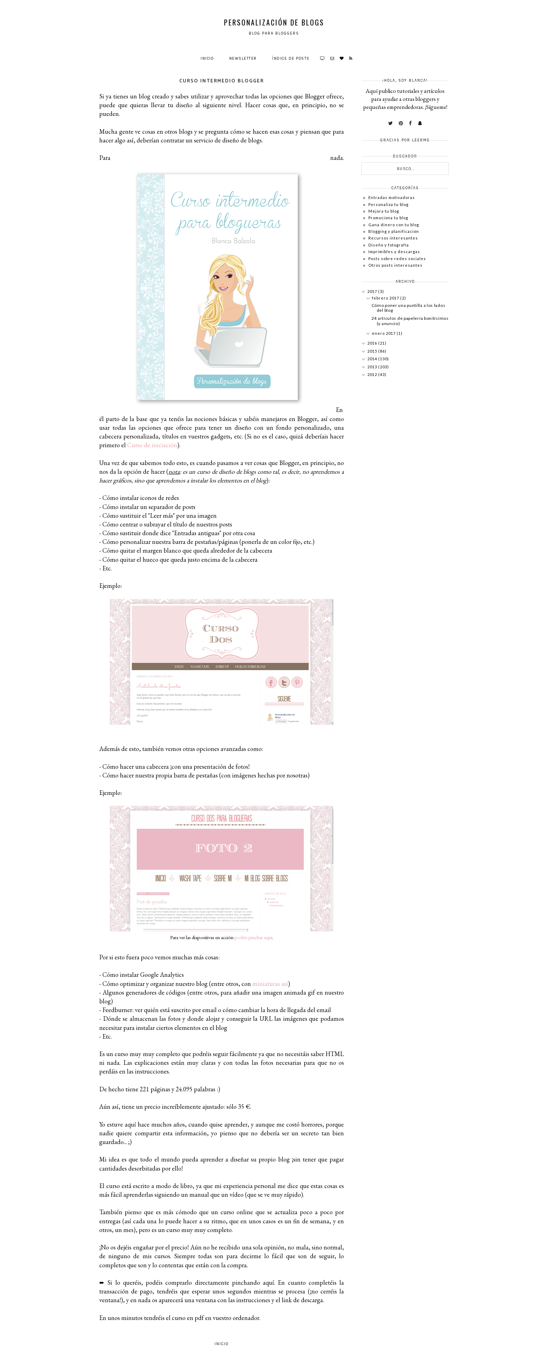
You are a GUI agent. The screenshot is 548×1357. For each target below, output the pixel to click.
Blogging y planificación (393, 231)
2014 (372, 358)
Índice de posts (291, 58)
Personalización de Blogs (274, 22)
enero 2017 (384, 333)
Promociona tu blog (388, 217)
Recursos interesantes (393, 238)
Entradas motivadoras (391, 197)
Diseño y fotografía (388, 245)
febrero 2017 (386, 298)
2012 (372, 374)
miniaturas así (270, 984)
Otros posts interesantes (395, 265)
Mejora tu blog (383, 211)
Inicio (207, 58)
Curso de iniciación (152, 445)
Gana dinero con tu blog (393, 224)
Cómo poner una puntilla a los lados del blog (409, 308)
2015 (372, 351)
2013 (372, 366)
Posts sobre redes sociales (397, 258)
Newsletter (243, 58)
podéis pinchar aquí (253, 937)
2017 (372, 291)
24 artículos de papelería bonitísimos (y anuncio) (410, 321)
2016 (372, 343)
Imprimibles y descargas (394, 251)
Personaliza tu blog (388, 204)
